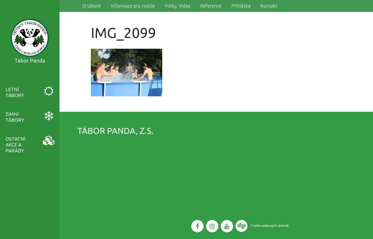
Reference (210, 6)
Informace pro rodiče (133, 6)
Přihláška (240, 6)
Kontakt (268, 6)
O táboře (91, 6)
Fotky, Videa (177, 6)
